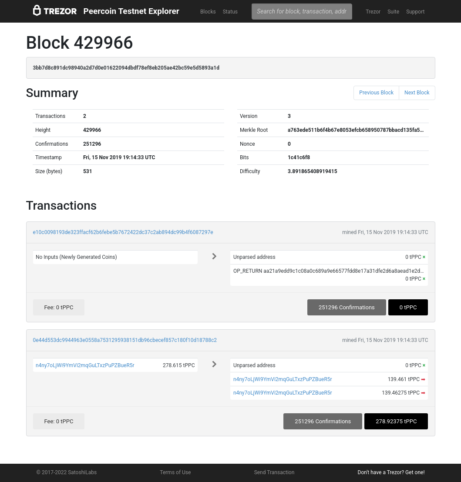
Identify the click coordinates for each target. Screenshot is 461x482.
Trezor (373, 12)
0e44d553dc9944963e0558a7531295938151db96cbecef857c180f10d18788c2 (125, 340)
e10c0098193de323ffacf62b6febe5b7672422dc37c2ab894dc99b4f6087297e (123, 232)
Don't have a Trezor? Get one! (391, 472)
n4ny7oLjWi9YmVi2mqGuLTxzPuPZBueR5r (85, 365)
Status (230, 12)
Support (415, 12)
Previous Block (376, 93)
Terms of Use (175, 472)
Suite (393, 12)
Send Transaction (274, 472)
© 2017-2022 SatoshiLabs (67, 472)
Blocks (208, 12)
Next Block (416, 93)
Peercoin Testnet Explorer (131, 11)
